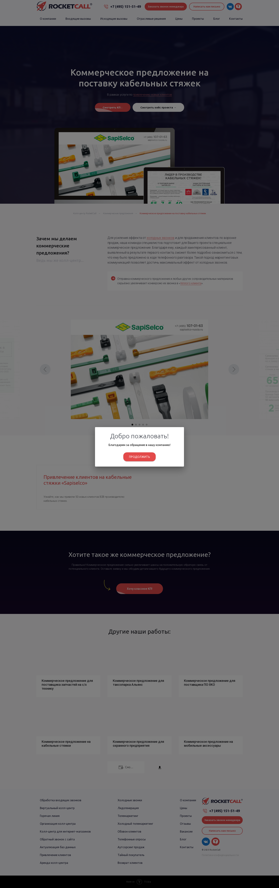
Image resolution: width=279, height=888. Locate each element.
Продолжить (139, 456)
